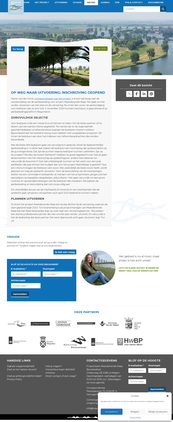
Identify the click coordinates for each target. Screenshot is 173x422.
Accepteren (111, 411)
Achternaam (18, 280)
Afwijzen (135, 411)
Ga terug (18, 49)
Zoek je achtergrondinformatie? (24, 378)
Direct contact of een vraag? (60, 378)
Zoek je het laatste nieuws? (22, 371)
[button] (167, 396)
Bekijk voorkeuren (158, 411)
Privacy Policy (135, 417)
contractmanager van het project (52, 98)
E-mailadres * (19, 269)
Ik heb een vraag (73, 252)
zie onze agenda (95, 384)
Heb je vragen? (53, 368)
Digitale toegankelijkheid (20, 368)
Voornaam (53, 269)
